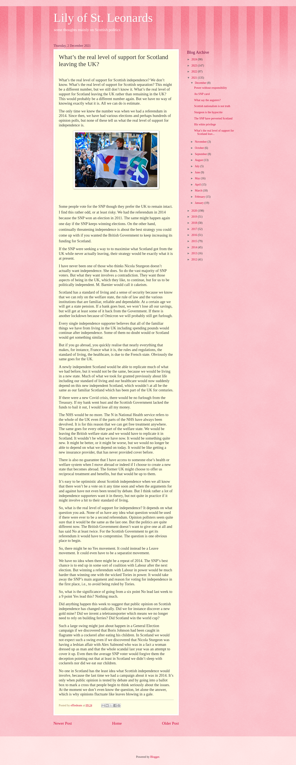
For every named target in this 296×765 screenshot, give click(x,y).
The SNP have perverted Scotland (213, 118)
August (199, 160)
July (197, 166)
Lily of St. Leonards (103, 17)
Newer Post (62, 723)
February (200, 196)
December (201, 82)
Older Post (170, 723)
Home (117, 723)
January (199, 202)
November (201, 141)
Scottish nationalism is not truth (212, 106)
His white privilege (205, 124)
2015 (194, 241)
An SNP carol (202, 94)
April (198, 184)
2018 (194, 222)
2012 (194, 259)
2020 (194, 210)
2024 (194, 59)
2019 (194, 216)
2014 (194, 247)
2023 (194, 65)
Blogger (154, 756)
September (201, 154)
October (200, 147)
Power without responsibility (210, 87)
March (199, 190)
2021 (194, 77)
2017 (194, 229)
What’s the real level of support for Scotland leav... (214, 132)
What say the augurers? (207, 100)
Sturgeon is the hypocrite (208, 112)
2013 (194, 253)
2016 (194, 235)
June (198, 172)
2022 (194, 71)
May (198, 178)
